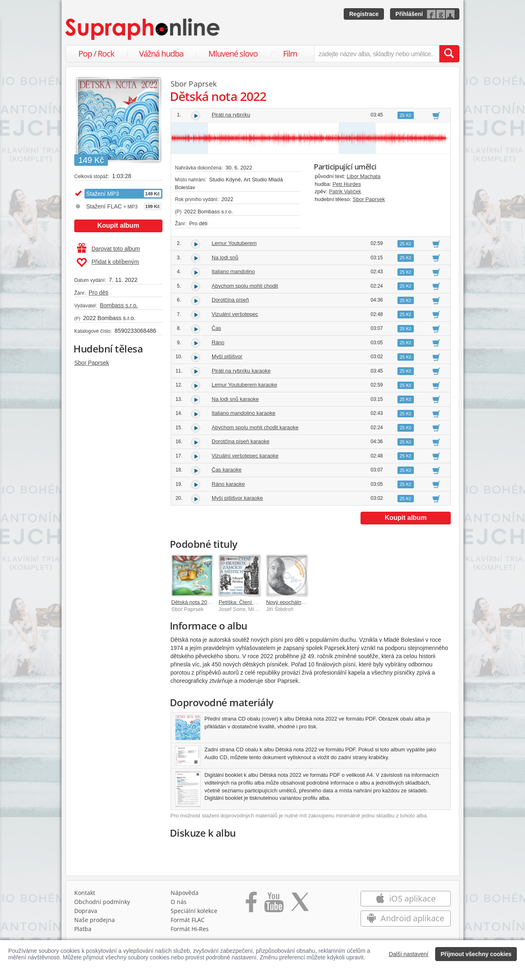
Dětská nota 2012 (192, 602)
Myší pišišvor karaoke (237, 498)
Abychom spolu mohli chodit (245, 286)
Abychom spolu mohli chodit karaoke (255, 427)
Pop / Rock (96, 53)
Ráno (218, 342)
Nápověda (185, 893)
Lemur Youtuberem (234, 243)
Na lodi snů (225, 257)
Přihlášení (409, 14)
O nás (179, 902)
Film (290, 53)
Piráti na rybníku (231, 115)
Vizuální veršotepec (235, 314)
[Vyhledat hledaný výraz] (449, 53)
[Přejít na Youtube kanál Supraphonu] (273, 905)
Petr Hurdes (347, 184)
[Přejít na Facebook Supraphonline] (251, 905)
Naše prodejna (94, 920)
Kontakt (84, 893)
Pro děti (98, 292)
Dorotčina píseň (230, 300)
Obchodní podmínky (102, 902)
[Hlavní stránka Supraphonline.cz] (143, 29)
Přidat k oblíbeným (107, 263)
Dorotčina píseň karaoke (240, 441)
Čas (216, 328)
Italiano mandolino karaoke (243, 413)
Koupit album (118, 225)
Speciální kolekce (194, 911)
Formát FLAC (188, 920)
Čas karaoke (227, 470)
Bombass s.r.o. (119, 305)
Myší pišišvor (227, 356)
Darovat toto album (108, 249)
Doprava (85, 911)
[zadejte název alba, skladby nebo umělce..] (376, 53)
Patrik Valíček (345, 191)
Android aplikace (405, 918)
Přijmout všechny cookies (476, 954)
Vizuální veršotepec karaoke (245, 456)
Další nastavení (409, 954)
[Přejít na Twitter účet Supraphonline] (300, 905)
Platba (82, 929)
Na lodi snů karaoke (235, 399)
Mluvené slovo (233, 53)
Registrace (364, 14)
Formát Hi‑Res (190, 929)
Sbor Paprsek (91, 362)
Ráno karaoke (228, 484)
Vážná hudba (161, 53)
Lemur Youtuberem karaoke (244, 385)
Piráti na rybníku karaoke (241, 371)
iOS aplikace (405, 898)
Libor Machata (363, 176)
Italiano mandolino (233, 271)
